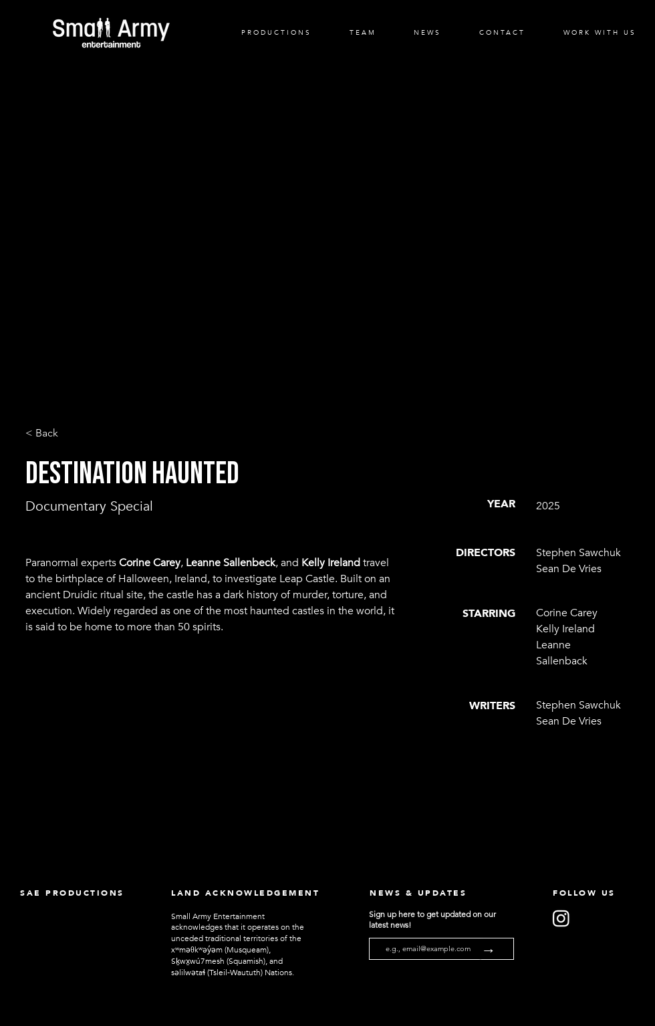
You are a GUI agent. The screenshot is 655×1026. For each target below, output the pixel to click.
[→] (497, 951)
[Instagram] (561, 918)
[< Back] (69, 433)
